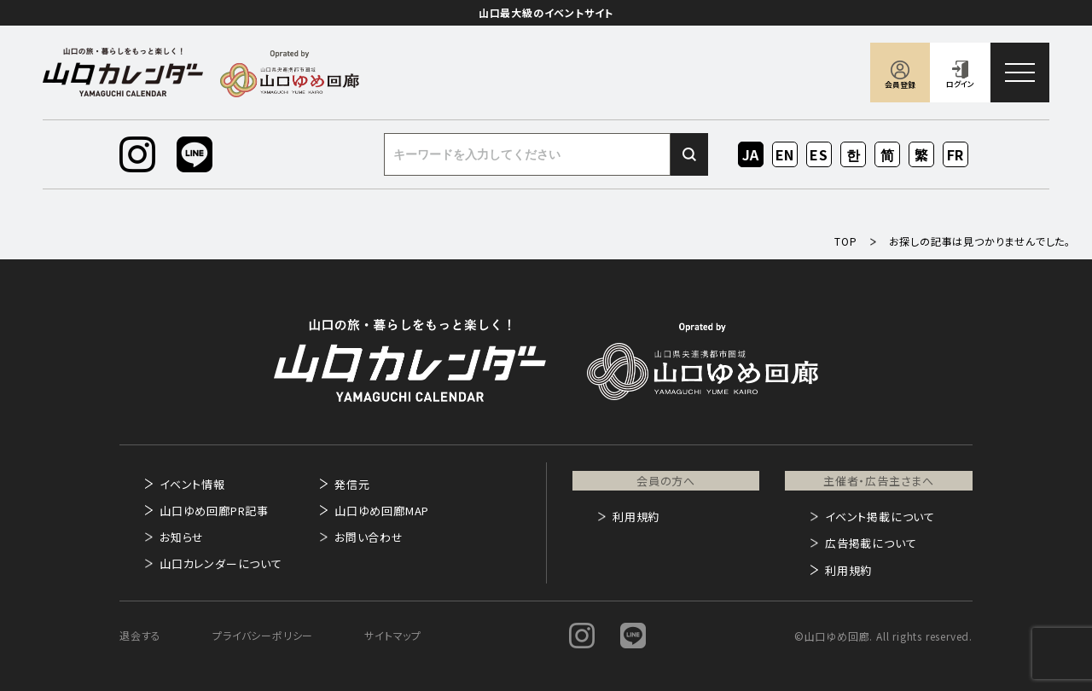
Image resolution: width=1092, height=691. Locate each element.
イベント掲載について (880, 516)
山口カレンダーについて (221, 563)
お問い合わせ (369, 537)
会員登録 (900, 84)
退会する (140, 635)
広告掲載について (870, 543)
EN (785, 154)
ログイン (960, 84)
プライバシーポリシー (262, 635)
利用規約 (636, 516)
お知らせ (182, 537)
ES (819, 154)
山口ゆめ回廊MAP (381, 510)
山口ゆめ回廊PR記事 (214, 510)
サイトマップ (392, 635)
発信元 (351, 484)
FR (956, 154)
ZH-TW (921, 155)
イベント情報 (192, 484)
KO (853, 154)
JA (751, 154)
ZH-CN (887, 155)
